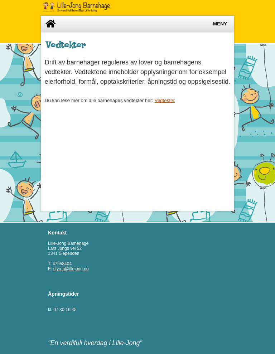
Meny (220, 23)
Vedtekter (165, 100)
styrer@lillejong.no (71, 268)
